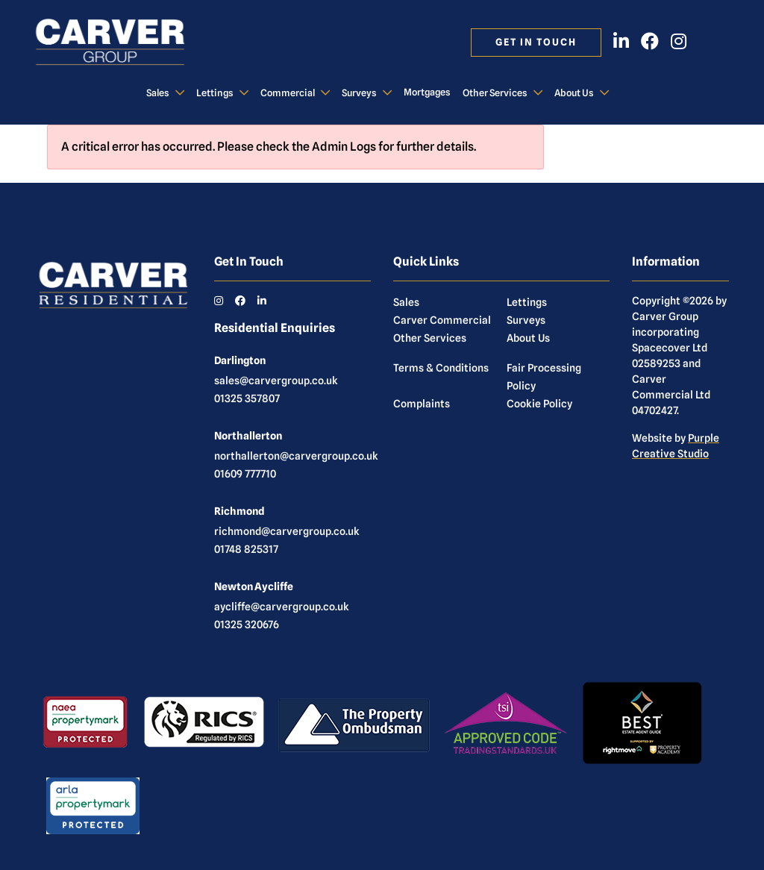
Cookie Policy (539, 404)
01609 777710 (245, 474)
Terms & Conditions (441, 368)
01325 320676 (246, 624)
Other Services (495, 92)
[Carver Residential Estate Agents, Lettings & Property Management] (123, 42)
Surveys (359, 92)
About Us (574, 92)
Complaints (421, 404)
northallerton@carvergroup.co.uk (296, 456)
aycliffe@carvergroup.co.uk (281, 607)
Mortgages (427, 92)
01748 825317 (246, 549)
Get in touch (536, 42)
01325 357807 (247, 398)
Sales (157, 92)
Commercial (287, 92)
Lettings (215, 92)
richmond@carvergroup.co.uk (287, 531)
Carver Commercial (442, 320)
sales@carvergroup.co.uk (276, 381)
